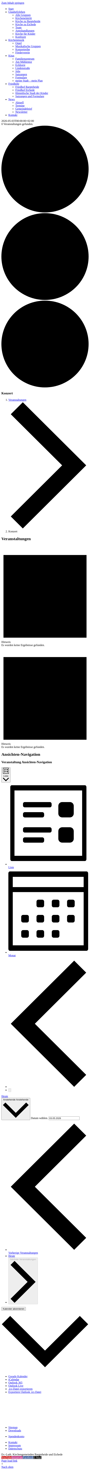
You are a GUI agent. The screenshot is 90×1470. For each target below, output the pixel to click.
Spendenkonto (16, 1436)
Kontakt (12, 1442)
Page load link (9, 1460)
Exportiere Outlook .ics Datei (24, 1392)
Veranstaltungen (17, 399)
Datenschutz (15, 1448)
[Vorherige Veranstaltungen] (48, 1086)
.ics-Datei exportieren (20, 1388)
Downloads (14, 1430)
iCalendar (13, 1379)
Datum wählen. (40, 1118)
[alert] (45, 596)
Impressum (14, 1445)
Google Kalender (18, 1376)
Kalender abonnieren (13, 1309)
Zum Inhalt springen (12, 2)
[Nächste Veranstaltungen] (9, 1090)
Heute (4, 1096)
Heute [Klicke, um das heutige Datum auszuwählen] (11, 1255)
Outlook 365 (15, 1382)
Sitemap (12, 1427)
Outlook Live (15, 1385)
